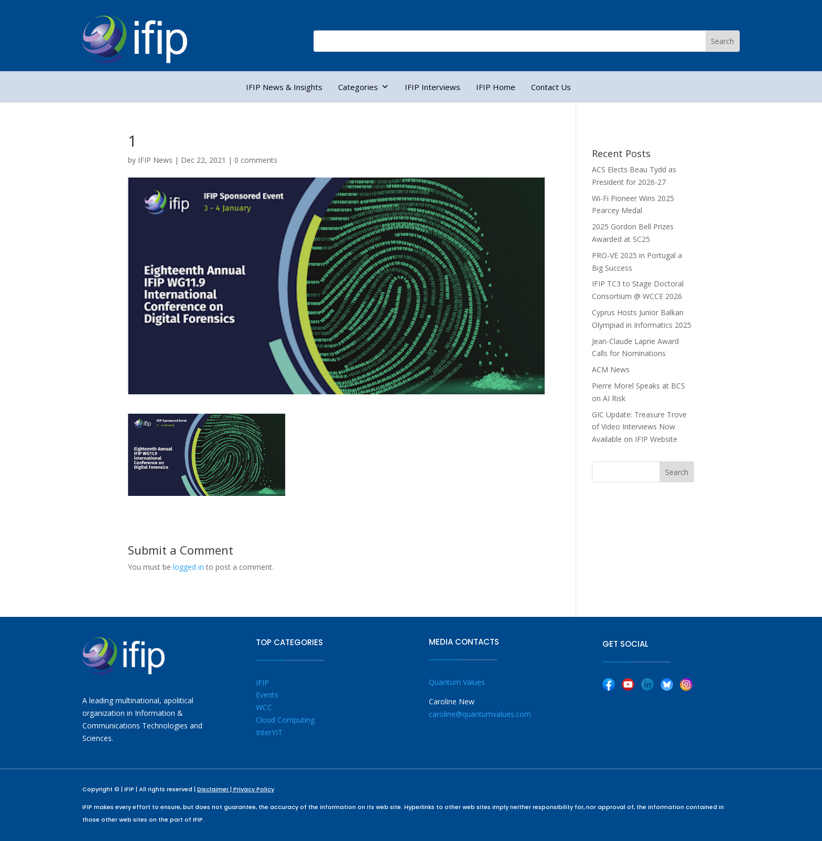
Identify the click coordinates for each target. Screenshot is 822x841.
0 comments (255, 160)
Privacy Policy (253, 789)
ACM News (611, 369)
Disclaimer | (215, 789)
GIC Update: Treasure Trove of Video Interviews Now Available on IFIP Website (639, 427)
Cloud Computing (285, 720)
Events (267, 695)
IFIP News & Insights (284, 87)
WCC (264, 707)
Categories (363, 87)
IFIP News (155, 160)
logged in (188, 567)
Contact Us (551, 87)
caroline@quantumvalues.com (480, 714)
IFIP (262, 683)
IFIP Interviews (432, 87)
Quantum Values (457, 682)
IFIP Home (495, 87)
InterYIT (269, 732)
